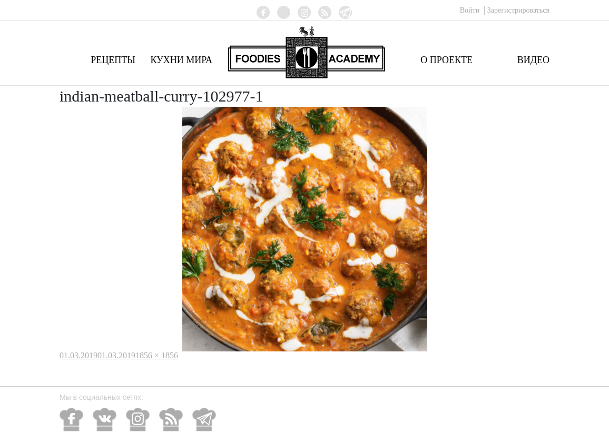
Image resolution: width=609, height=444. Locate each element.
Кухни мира (181, 60)
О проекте (446, 60)
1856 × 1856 (156, 355)
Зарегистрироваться (518, 10)
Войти (471, 10)
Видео (533, 60)
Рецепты (113, 60)
